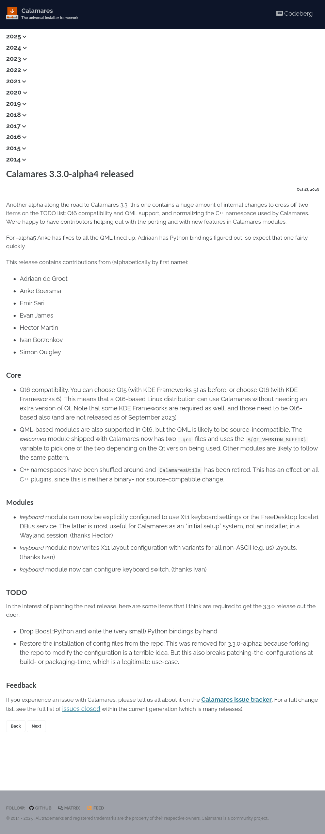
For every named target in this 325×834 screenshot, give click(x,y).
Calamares (52, 14)
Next (38, 752)
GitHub (42, 808)
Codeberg (294, 13)
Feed (100, 808)
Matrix (72, 808)
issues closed (109, 734)
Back (16, 752)
